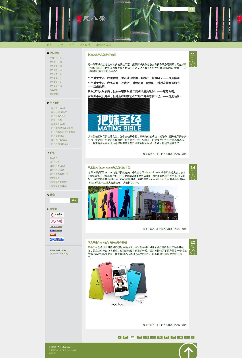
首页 (49, 44)
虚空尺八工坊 (103, 44)
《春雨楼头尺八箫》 (58, 124)
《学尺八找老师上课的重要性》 (63, 132)
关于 (60, 44)
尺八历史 (56, 74)
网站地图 (52, 353)
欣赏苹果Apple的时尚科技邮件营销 (107, 242)
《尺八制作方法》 (57, 136)
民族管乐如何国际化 (58, 186)
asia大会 (164, 179)
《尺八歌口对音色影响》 (60, 144)
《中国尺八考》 (56, 120)
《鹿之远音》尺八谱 (58, 112)
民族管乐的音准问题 (58, 182)
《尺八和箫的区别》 (58, 116)
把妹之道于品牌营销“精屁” (102, 54)
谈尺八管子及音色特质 (59, 174)
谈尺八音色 (54, 162)
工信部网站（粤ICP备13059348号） (63, 350)
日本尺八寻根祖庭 (57, 166)
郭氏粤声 (53, 158)
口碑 (134, 143)
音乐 (71, 44)
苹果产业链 (102, 182)
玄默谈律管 (54, 178)
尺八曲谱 (85, 44)
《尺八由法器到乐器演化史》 (62, 128)
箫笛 (54, 94)
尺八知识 (55, 78)
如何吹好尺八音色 (57, 170)
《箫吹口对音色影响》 (59, 140)
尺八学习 (56, 62)
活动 (54, 90)
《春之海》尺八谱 (57, 108)
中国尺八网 (57, 58)
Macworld (150, 172)
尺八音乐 (56, 86)
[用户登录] (54, 253)
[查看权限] (63, 253)
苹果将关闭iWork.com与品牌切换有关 (109, 167)
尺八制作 (56, 70)
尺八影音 (55, 82)
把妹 (97, 68)
